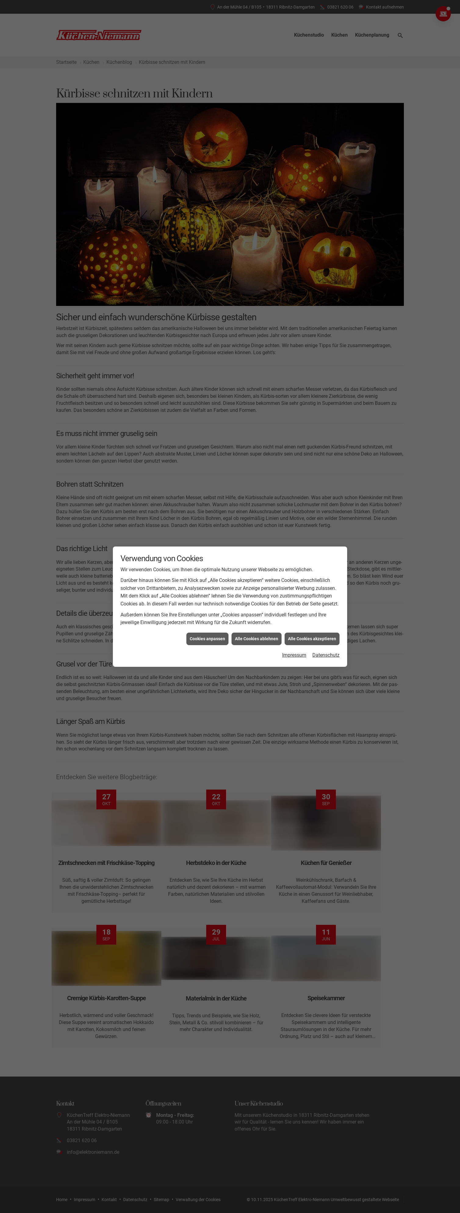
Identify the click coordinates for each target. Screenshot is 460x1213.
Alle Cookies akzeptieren (312, 589)
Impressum (294, 606)
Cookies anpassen (207, 589)
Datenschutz (326, 606)
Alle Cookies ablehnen (256, 589)
